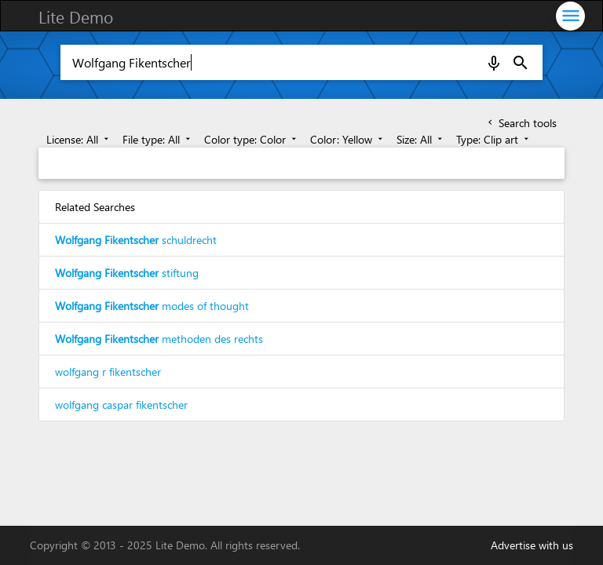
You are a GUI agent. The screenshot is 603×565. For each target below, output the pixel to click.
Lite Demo (75, 16)
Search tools (521, 122)
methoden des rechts (159, 338)
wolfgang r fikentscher (108, 371)
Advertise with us (532, 545)
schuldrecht (136, 239)
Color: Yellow (348, 139)
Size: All (421, 139)
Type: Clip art (494, 139)
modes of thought (152, 305)
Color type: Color (251, 139)
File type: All (157, 139)
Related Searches (95, 206)
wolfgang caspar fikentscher (121, 404)
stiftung (127, 272)
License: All (78, 139)
